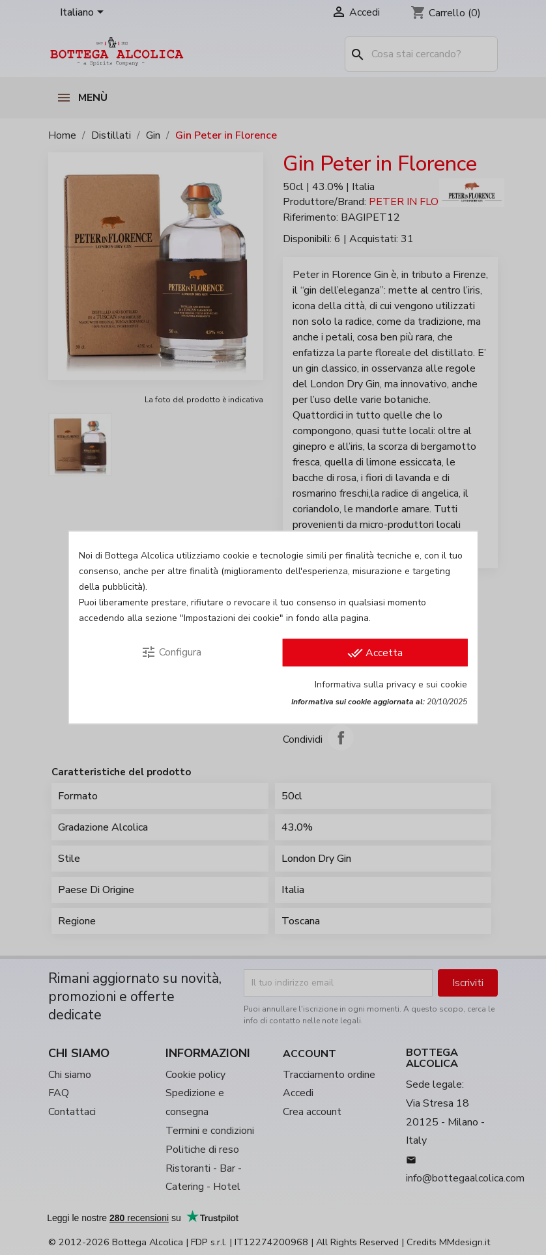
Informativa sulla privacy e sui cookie (391, 684)
